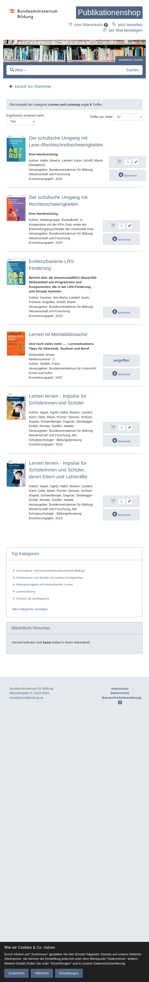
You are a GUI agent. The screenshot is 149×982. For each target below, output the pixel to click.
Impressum (120, 688)
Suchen (132, 70)
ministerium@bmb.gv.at (26, 697)
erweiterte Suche (130, 59)
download (127, 175)
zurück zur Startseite (30, 86)
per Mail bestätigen (123, 30)
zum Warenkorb (88, 24)
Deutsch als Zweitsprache (32, 598)
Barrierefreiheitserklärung (121, 697)
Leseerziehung (25, 591)
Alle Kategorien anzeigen (30, 609)
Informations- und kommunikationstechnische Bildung (50, 570)
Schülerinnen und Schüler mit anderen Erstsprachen (49, 577)
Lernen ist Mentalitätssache (58, 334)
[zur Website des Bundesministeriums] (33, 19)
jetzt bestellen (127, 24)
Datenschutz (119, 693)
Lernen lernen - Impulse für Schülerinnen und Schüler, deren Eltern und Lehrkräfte (58, 469)
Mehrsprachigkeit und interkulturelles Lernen (44, 584)
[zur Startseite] (109, 12)
